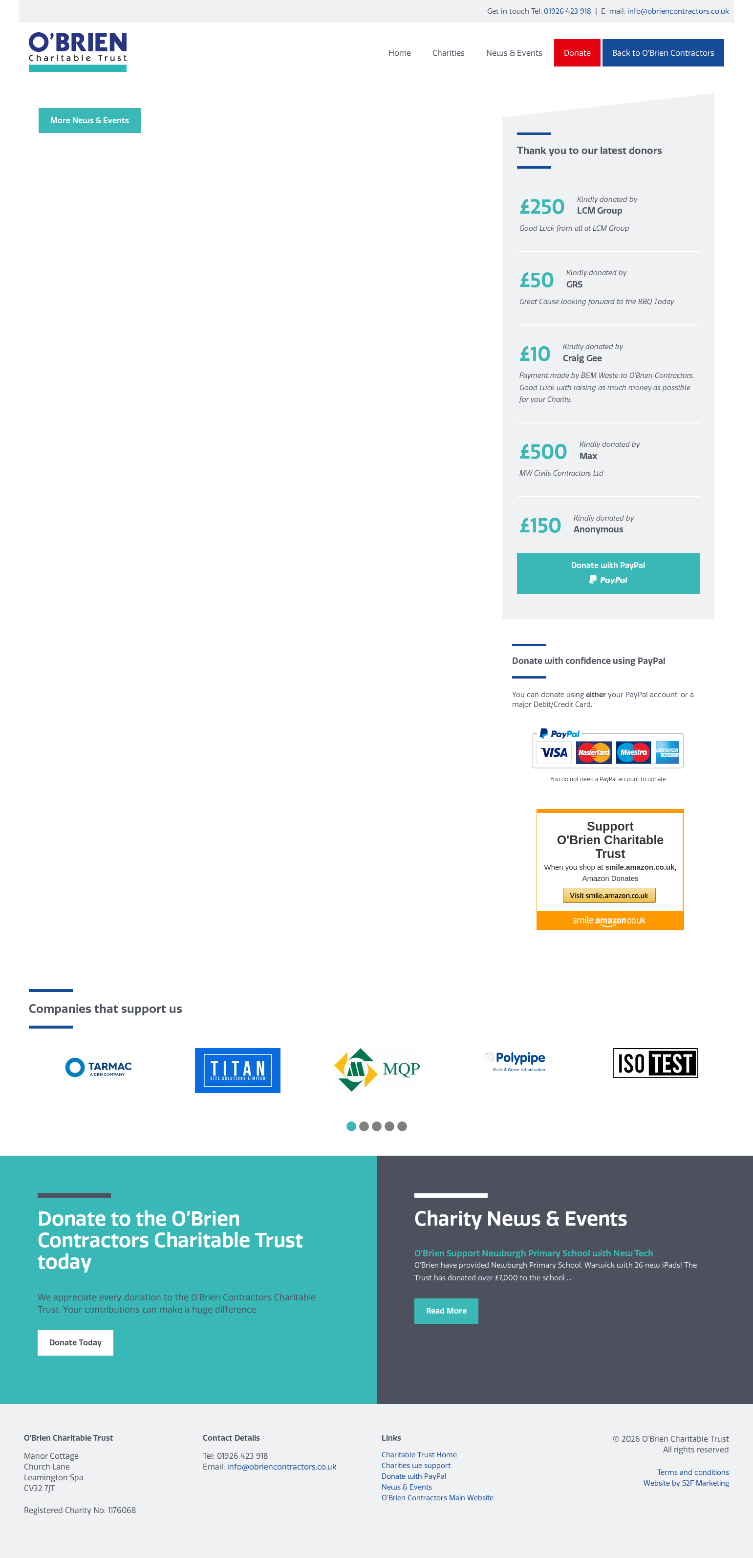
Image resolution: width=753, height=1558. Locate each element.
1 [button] (351, 1126)
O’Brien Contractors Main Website (438, 1497)
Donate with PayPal (608, 572)
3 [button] (377, 1126)
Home (399, 53)
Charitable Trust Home (419, 1454)
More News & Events (89, 120)
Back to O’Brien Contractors (663, 53)
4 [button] (389, 1126)
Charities (448, 53)
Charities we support (416, 1465)
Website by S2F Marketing (686, 1483)
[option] (98, 1068)
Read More (446, 1311)
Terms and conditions (693, 1472)
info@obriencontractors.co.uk (678, 11)
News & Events (514, 53)
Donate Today (75, 1342)
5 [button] (402, 1126)
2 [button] (364, 1126)
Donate (577, 53)
